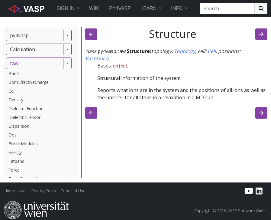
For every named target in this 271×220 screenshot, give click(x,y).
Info (176, 8)
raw (14, 63)
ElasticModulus (23, 143)
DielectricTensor (24, 117)
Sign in (65, 8)
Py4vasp (120, 8)
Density (15, 100)
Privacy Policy (43, 190)
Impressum (16, 190)
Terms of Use (73, 190)
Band (13, 73)
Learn (148, 8)
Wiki (94, 8)
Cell (11, 91)
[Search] (227, 8)
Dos (12, 135)
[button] (78, 8)
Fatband (16, 161)
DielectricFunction (26, 108)
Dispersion (18, 126)
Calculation (22, 49)
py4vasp (19, 35)
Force (14, 170)
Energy (15, 152)
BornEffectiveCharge (28, 82)
